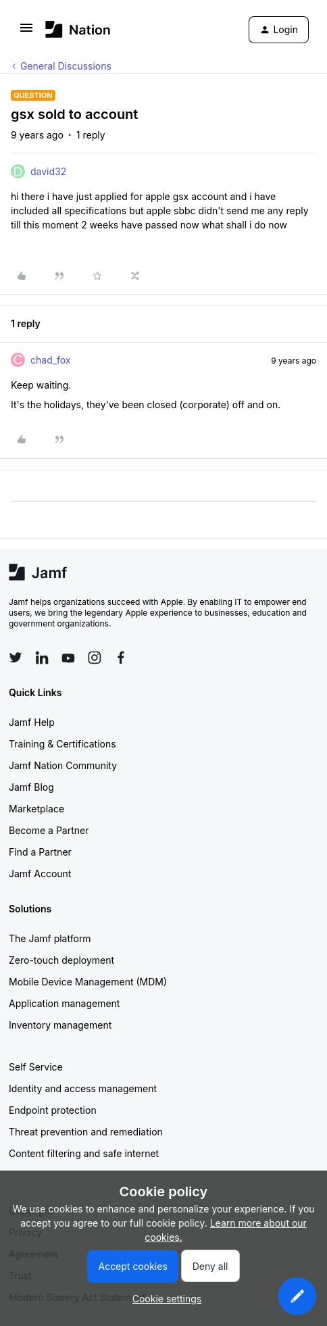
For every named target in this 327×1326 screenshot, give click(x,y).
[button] (26, 32)
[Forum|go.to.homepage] (78, 29)
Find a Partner (40, 852)
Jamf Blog (31, 787)
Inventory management (60, 1025)
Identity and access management (83, 1088)
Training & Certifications (62, 744)
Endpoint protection (53, 1110)
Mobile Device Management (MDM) (88, 981)
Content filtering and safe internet (84, 1153)
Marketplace (36, 808)
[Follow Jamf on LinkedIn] (42, 657)
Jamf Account (40, 873)
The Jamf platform (50, 938)
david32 (48, 171)
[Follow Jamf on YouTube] (68, 657)
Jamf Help (32, 722)
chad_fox (50, 360)
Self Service (36, 1067)
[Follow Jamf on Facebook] (121, 657)
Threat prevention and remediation (86, 1131)
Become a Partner (49, 830)
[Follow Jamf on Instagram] (94, 657)
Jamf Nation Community (63, 765)
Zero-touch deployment (61, 960)
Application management (64, 1003)
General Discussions (65, 66)
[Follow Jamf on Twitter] (15, 657)
